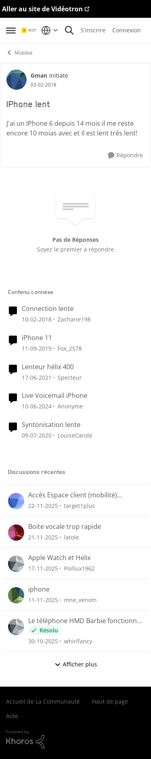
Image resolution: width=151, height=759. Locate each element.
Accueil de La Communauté (43, 701)
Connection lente (48, 308)
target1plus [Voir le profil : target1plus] (79, 506)
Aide (12, 716)
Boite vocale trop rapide (64, 526)
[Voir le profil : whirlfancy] (16, 627)
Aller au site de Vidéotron (42, 8)
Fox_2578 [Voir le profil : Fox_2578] (70, 348)
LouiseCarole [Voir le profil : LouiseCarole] (75, 435)
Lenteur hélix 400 (48, 367)
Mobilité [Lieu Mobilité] (19, 52)
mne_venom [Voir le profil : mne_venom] (80, 600)
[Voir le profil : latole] (16, 532)
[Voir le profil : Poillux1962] (16, 564)
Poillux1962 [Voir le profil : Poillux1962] (79, 568)
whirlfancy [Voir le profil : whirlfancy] (78, 641)
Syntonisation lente (51, 425)
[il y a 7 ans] (37, 348)
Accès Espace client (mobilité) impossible (72, 495)
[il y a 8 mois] (43, 505)
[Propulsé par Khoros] (75, 739)
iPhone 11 (37, 338)
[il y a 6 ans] (37, 377)
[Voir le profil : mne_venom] (16, 595)
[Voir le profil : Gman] (16, 80)
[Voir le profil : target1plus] (16, 501)
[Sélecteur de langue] (50, 30)
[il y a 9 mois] (43, 600)
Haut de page (110, 701)
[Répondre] (125, 155)
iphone (39, 589)
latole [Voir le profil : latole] (71, 537)
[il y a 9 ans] (37, 319)
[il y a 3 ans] (37, 406)
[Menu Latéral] (11, 30)
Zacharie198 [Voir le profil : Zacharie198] (74, 319)
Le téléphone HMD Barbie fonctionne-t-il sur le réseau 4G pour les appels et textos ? (85, 621)
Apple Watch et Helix (59, 558)
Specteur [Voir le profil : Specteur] (70, 377)
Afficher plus (75, 664)
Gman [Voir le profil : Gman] (39, 75)
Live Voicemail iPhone (54, 395)
